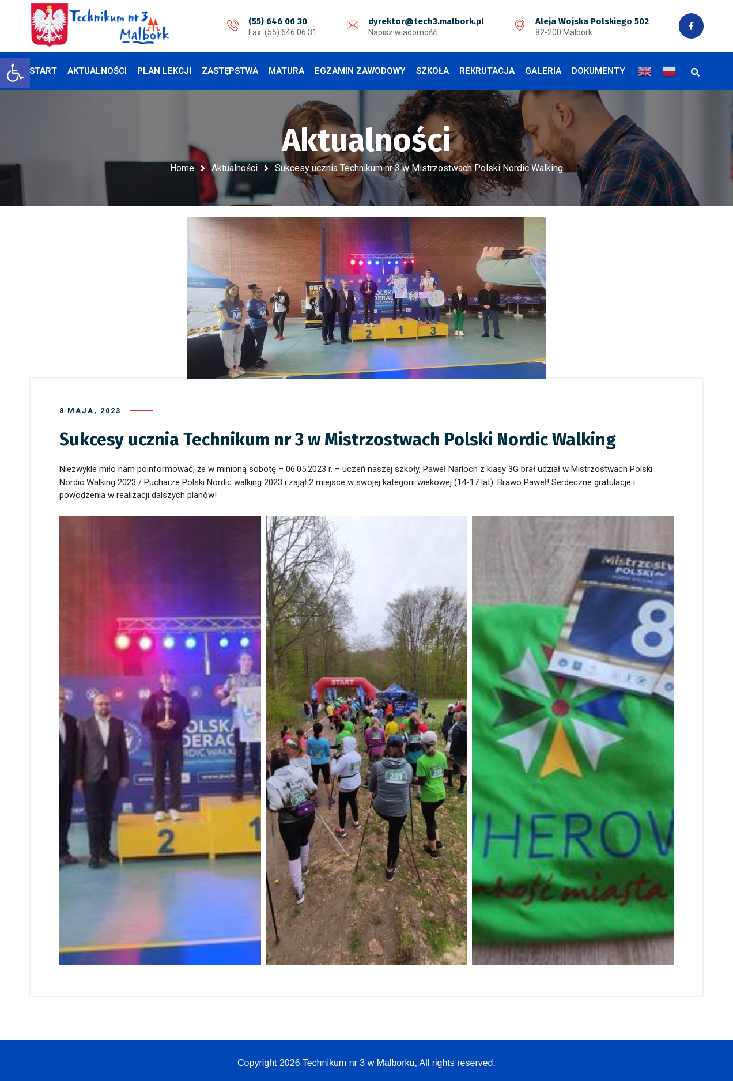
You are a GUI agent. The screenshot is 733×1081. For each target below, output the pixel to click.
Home (182, 167)
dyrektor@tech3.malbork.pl (425, 21)
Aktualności (234, 167)
